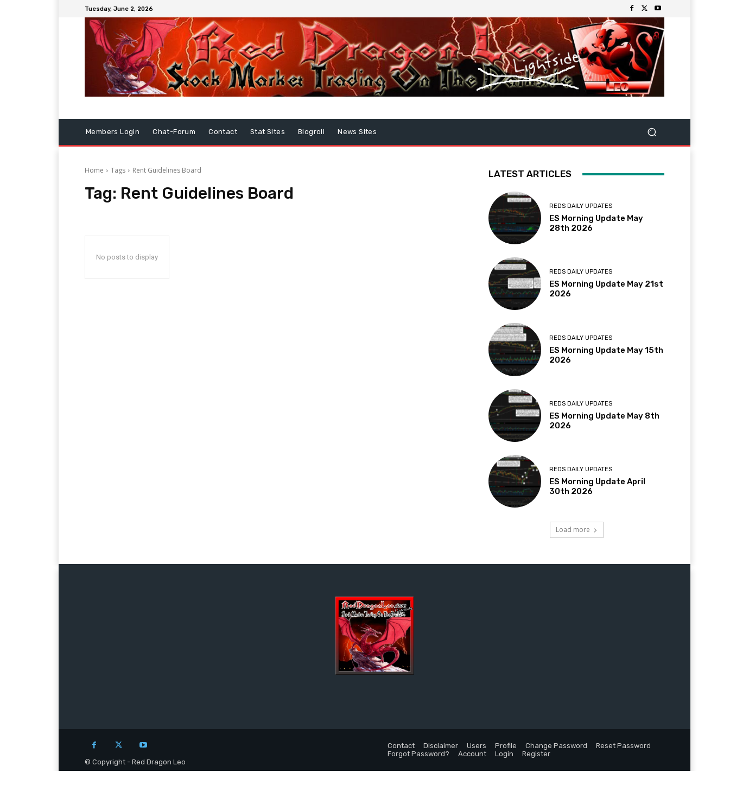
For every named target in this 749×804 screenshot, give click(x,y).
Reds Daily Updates (580, 206)
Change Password (556, 746)
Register (536, 754)
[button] (651, 132)
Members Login (112, 132)
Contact (222, 132)
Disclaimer (440, 746)
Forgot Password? (418, 754)
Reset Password (623, 746)
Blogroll (311, 132)
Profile (506, 746)
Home (94, 170)
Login (504, 754)
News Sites (357, 132)
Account (472, 754)
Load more (577, 529)
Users (476, 746)
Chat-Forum (174, 132)
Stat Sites (267, 132)
